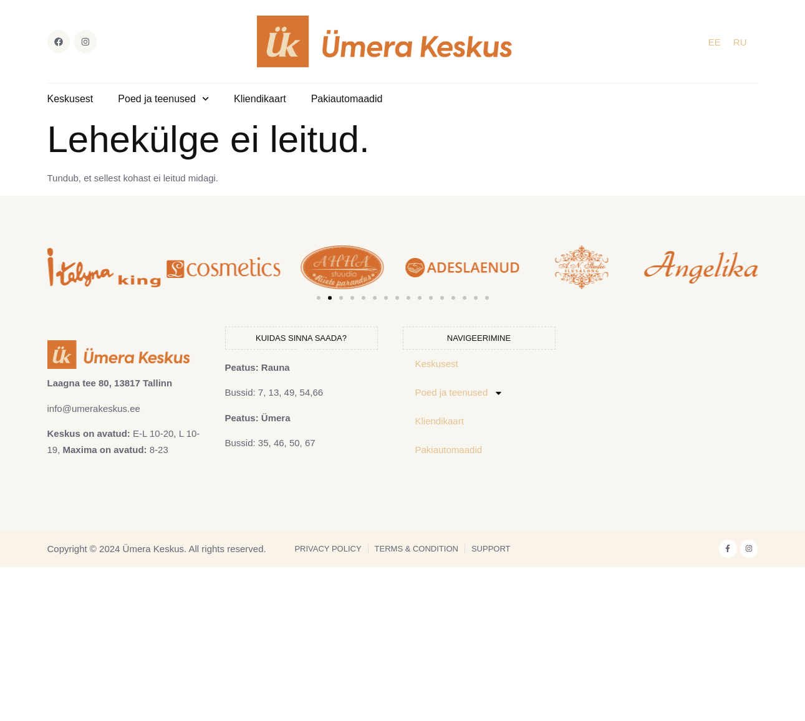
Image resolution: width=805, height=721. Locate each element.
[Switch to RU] (740, 41)
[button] (60, 267)
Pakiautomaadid (347, 98)
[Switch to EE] (714, 41)
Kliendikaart (260, 98)
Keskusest (70, 98)
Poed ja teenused (163, 99)
